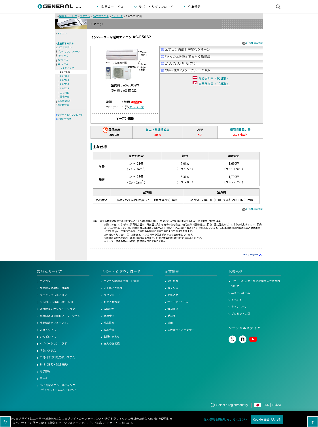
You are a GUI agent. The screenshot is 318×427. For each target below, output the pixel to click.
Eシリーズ (117, 16)
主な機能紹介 (65, 100)
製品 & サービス (68, 16)
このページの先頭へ (312, 421)
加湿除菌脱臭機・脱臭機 (55, 288)
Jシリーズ (63, 59)
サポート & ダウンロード (70, 114)
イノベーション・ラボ (53, 343)
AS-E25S (64, 84)
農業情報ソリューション (55, 323)
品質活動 (172, 295)
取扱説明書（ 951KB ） (214, 78)
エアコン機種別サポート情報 (121, 281)
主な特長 (64, 92)
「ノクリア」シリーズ (69, 51)
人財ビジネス (48, 330)
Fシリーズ (63, 55)
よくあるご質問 (113, 288)
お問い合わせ (64, 118)
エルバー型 (136, 107)
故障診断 (109, 309)
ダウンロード (112, 295)
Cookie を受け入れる (267, 422)
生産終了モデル (65, 43)
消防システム (48, 350)
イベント (236, 300)
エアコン (85, 16)
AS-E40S (64, 76)
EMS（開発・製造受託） (55, 364)
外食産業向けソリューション (57, 309)
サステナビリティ (178, 302)
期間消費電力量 (240, 129)
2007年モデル (101, 16)
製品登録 (109, 330)
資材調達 (172, 309)
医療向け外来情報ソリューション (60, 316)
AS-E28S (64, 80)
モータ (44, 378)
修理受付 (109, 316)
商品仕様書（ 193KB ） (214, 83)
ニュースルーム (240, 293)
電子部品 (45, 371)
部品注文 (109, 323)
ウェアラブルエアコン (53, 295)
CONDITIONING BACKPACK (56, 302)
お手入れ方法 (112, 302)
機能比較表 (63, 104)
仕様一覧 (64, 96)
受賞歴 (171, 316)
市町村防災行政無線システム (57, 357)
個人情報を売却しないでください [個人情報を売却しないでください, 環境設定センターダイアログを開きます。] (225, 422)
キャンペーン (239, 307)
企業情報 (172, 271)
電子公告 (172, 288)
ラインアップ (67, 67)
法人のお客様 (112, 343)
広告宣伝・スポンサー (181, 330)
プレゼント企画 (240, 314)
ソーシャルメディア (244, 328)
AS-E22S (64, 88)
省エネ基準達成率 (157, 129)
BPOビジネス (48, 337)
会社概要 (172, 281)
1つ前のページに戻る (5, 421)
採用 (170, 323)
